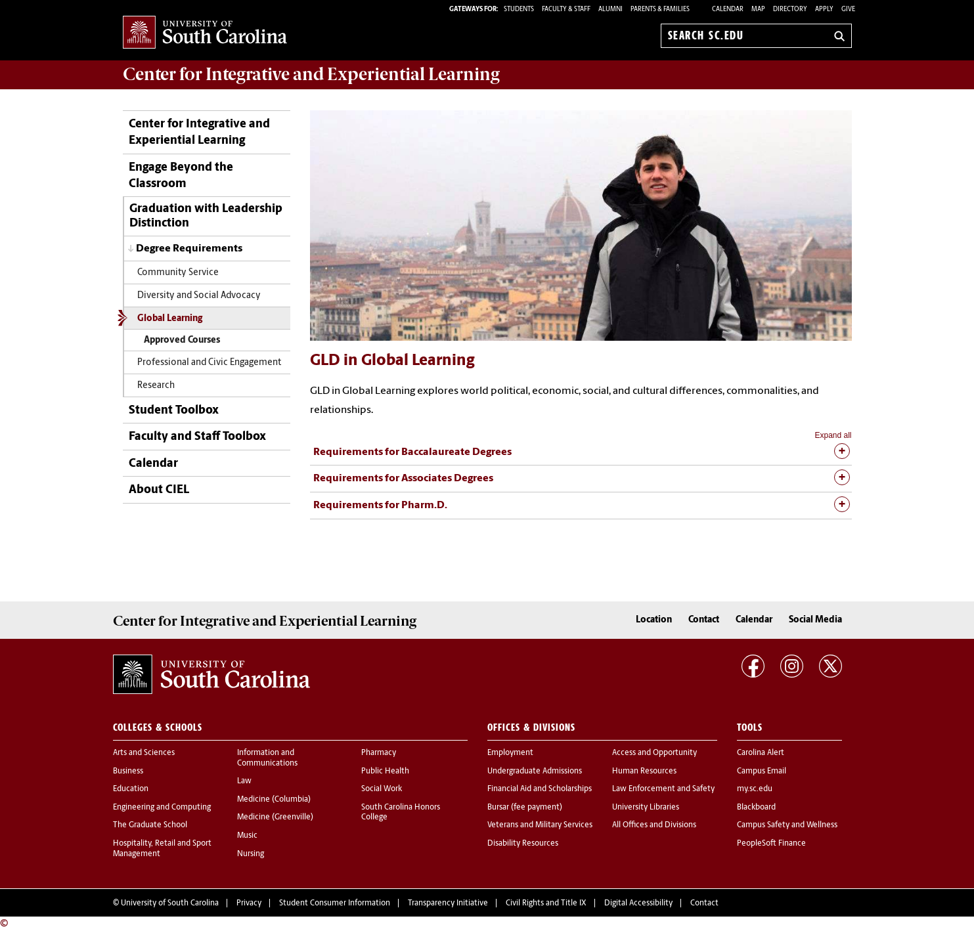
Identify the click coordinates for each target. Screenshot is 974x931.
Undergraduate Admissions (534, 771)
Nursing (250, 854)
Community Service (178, 273)
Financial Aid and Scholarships (539, 789)
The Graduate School (150, 825)
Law (244, 781)
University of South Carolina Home (205, 33)
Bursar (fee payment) (524, 808)
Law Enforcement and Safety (663, 789)
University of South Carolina (170, 903)
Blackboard (756, 808)
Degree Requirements (189, 249)
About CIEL (159, 490)
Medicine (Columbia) (274, 800)
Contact (703, 620)
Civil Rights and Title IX (546, 903)
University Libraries (645, 808)
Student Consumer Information (334, 903)
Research (156, 385)
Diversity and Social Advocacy (199, 296)
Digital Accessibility (638, 903)
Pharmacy (378, 753)
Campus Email (761, 771)
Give (848, 9)
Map (758, 9)
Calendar (727, 9)
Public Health (385, 771)
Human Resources (644, 771)
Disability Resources (522, 844)
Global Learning (169, 318)
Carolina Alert (760, 753)
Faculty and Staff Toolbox (197, 437)
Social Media (815, 620)
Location (654, 620)
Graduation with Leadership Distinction (205, 216)
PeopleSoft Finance (771, 844)
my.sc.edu (754, 789)
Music (247, 836)
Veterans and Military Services (539, 825)
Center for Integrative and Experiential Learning (199, 132)
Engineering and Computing (162, 808)
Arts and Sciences (144, 753)
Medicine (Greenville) (275, 817)
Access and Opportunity (654, 753)
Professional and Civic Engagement (209, 362)
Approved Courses (182, 340)
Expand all (832, 435)
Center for (311, 74)
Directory (790, 9)
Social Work (381, 789)
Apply (824, 9)
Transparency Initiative (448, 903)
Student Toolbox (174, 410)
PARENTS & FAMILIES (660, 9)
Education (130, 789)
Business (128, 771)
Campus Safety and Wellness (787, 825)
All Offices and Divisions (654, 825)
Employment (510, 753)
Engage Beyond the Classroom (181, 176)
